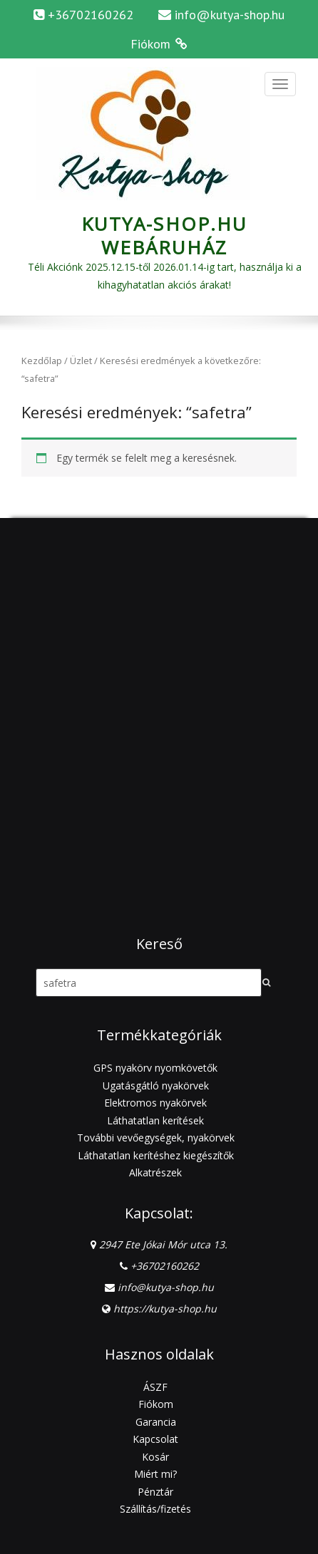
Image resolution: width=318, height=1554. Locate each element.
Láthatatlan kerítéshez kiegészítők (156, 1155)
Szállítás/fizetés (155, 1509)
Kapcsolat (155, 1439)
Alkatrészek (155, 1172)
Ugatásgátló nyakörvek (156, 1085)
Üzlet (81, 360)
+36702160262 (164, 1266)
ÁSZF (155, 1387)
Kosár (155, 1457)
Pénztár (155, 1491)
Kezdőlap (41, 360)
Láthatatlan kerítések (155, 1120)
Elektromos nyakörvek (155, 1102)
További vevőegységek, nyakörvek (156, 1137)
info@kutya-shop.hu (229, 14)
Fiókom (155, 1404)
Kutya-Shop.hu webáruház (164, 235)
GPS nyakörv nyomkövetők (155, 1067)
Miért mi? (155, 1474)
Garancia (155, 1422)
